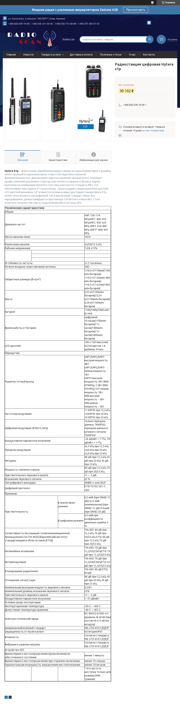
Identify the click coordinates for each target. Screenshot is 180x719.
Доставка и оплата (81, 54)
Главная (11, 54)
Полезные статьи (110, 54)
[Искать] (150, 39)
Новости (28, 54)
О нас (132, 54)
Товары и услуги (51, 54)
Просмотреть (135, 9)
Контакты (149, 54)
